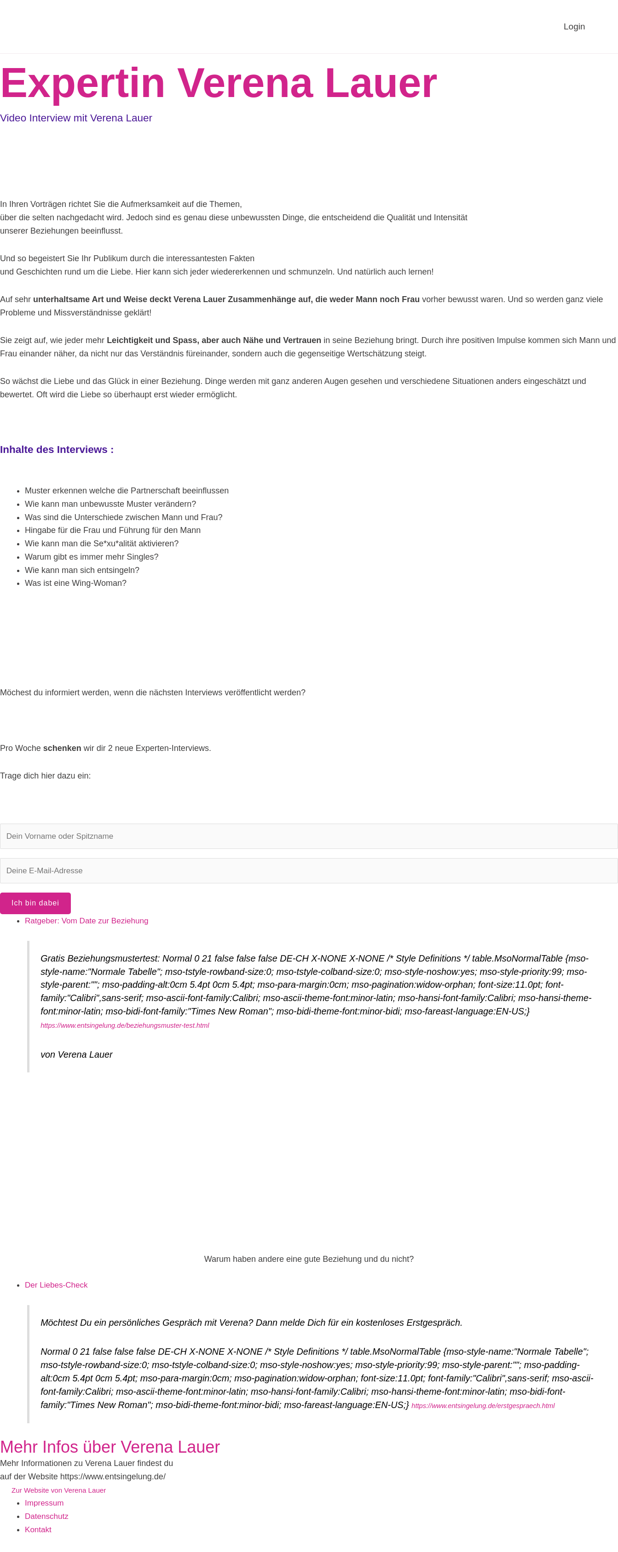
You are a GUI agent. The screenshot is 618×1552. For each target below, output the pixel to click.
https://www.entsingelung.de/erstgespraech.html (482, 1408)
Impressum (45, 1506)
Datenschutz (48, 1519)
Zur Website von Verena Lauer (61, 1493)
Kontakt (39, 1532)
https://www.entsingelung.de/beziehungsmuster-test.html (124, 1028)
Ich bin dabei (35, 906)
